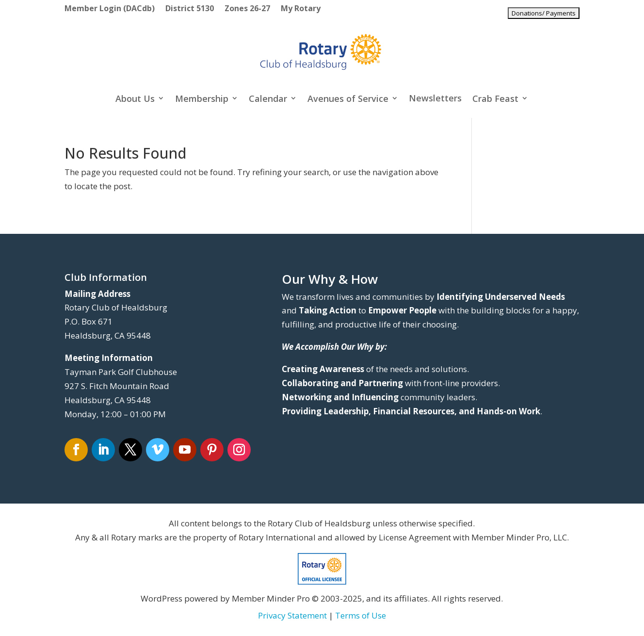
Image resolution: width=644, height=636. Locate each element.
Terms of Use (360, 615)
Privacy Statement (292, 615)
